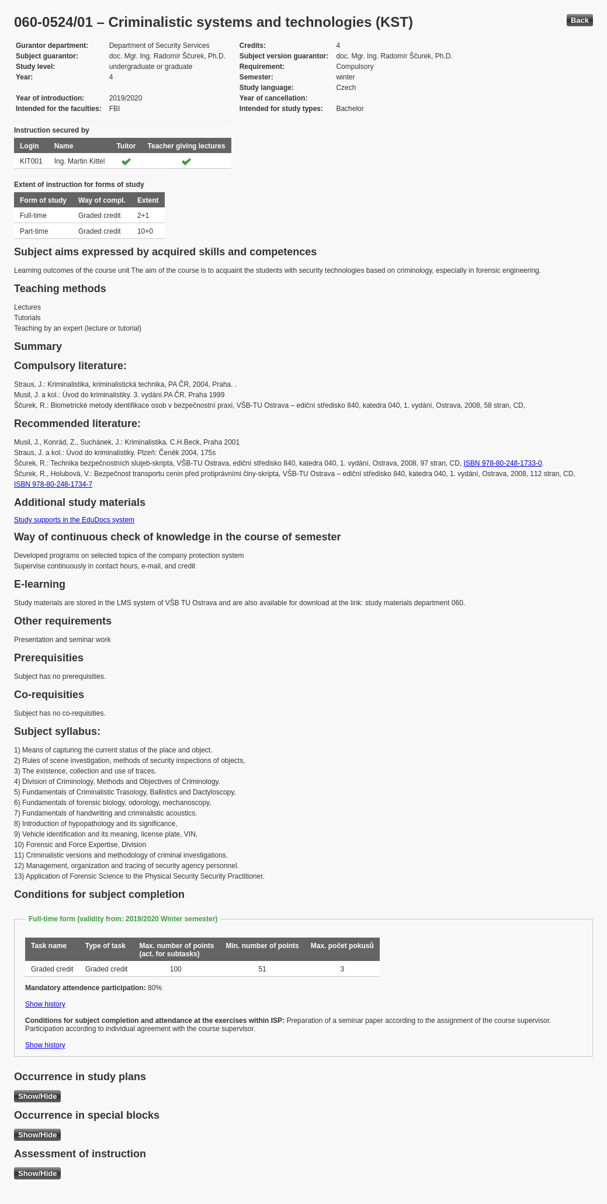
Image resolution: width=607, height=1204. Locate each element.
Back (580, 20)
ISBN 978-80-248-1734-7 (53, 484)
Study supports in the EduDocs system (74, 520)
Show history (45, 1004)
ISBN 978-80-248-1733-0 (502, 463)
